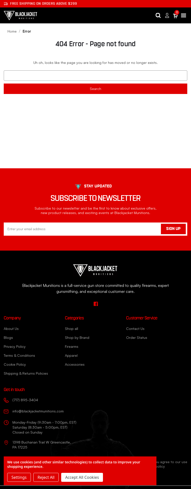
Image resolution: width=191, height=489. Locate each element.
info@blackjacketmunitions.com (38, 411)
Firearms (71, 346)
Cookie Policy (15, 364)
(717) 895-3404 (25, 400)
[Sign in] (167, 15)
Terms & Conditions (19, 355)
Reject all (46, 477)
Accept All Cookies (82, 477)
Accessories (75, 364)
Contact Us (135, 328)
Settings (19, 477)
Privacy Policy (15, 346)
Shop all (71, 328)
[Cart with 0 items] (175, 15)
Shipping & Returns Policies (26, 373)
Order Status (136, 337)
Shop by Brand (77, 337)
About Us (11, 328)
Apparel (71, 355)
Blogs (8, 337)
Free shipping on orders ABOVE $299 (40, 4)
